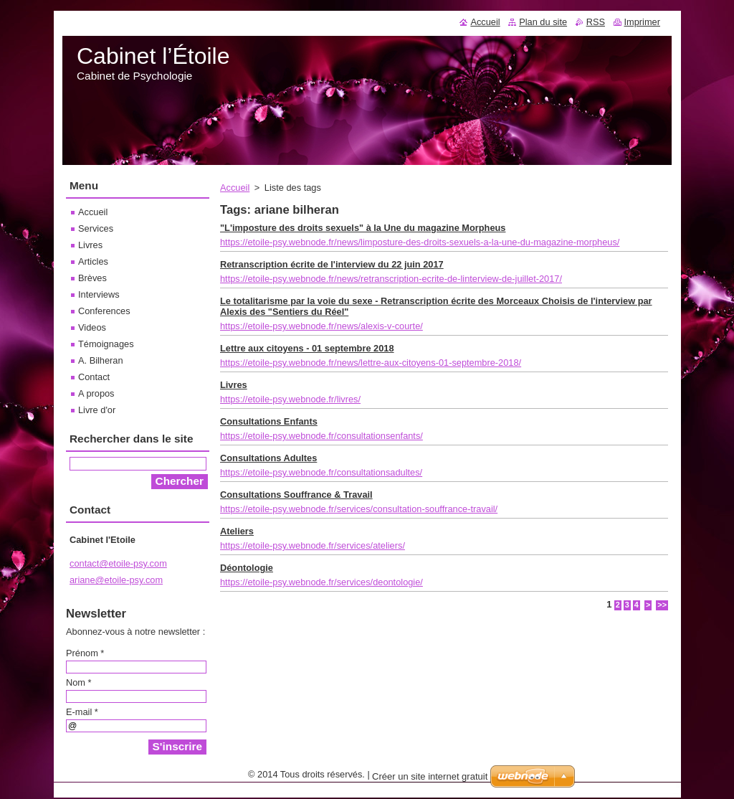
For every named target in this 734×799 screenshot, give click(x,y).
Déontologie (246, 567)
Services (95, 228)
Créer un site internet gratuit (429, 776)
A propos (96, 393)
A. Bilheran (100, 360)
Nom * (79, 682)
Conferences (104, 311)
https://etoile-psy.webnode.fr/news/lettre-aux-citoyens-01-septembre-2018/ (370, 362)
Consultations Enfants (269, 421)
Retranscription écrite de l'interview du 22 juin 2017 (332, 264)
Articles (93, 261)
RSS (595, 21)
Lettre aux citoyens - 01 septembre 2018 (307, 348)
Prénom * (85, 653)
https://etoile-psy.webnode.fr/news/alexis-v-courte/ (321, 326)
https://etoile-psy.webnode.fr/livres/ (290, 399)
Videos (92, 327)
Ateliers (237, 531)
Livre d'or (96, 410)
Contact (94, 377)
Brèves (92, 278)
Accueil (234, 187)
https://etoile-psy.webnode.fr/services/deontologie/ (321, 582)
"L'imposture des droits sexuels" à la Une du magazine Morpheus (362, 227)
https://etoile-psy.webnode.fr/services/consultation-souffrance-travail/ (358, 508)
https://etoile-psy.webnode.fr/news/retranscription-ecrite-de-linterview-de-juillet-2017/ (391, 278)
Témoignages (106, 344)
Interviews (99, 294)
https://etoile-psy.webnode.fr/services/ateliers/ (312, 545)
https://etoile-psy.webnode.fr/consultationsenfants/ (321, 435)
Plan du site (543, 21)
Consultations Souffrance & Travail (296, 494)
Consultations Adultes (268, 458)
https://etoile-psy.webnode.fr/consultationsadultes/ (321, 472)
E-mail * (82, 711)
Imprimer (642, 21)
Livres (233, 384)
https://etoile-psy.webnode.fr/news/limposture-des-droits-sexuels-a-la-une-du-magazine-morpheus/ (419, 242)
